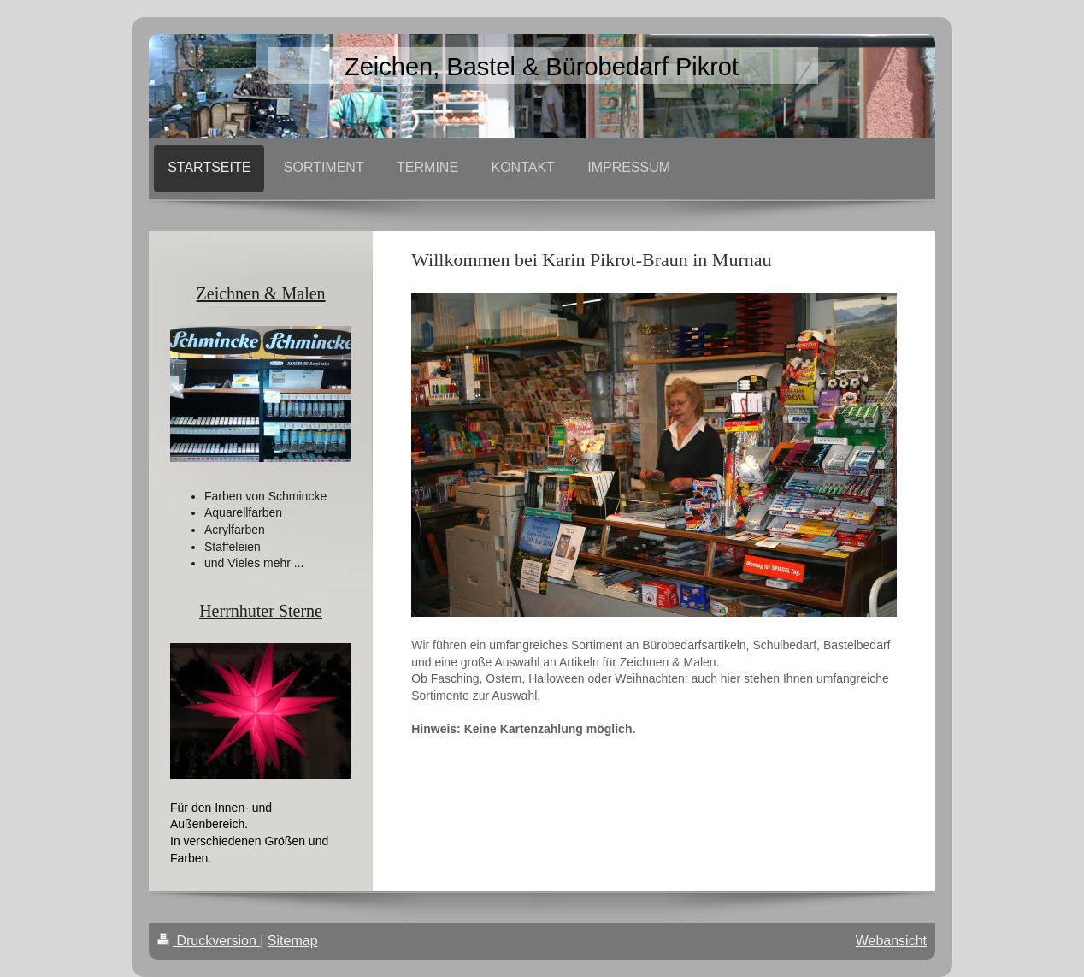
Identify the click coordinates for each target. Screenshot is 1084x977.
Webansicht (891, 940)
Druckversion (208, 940)
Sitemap (293, 940)
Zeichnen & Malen (261, 293)
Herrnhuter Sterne (260, 610)
